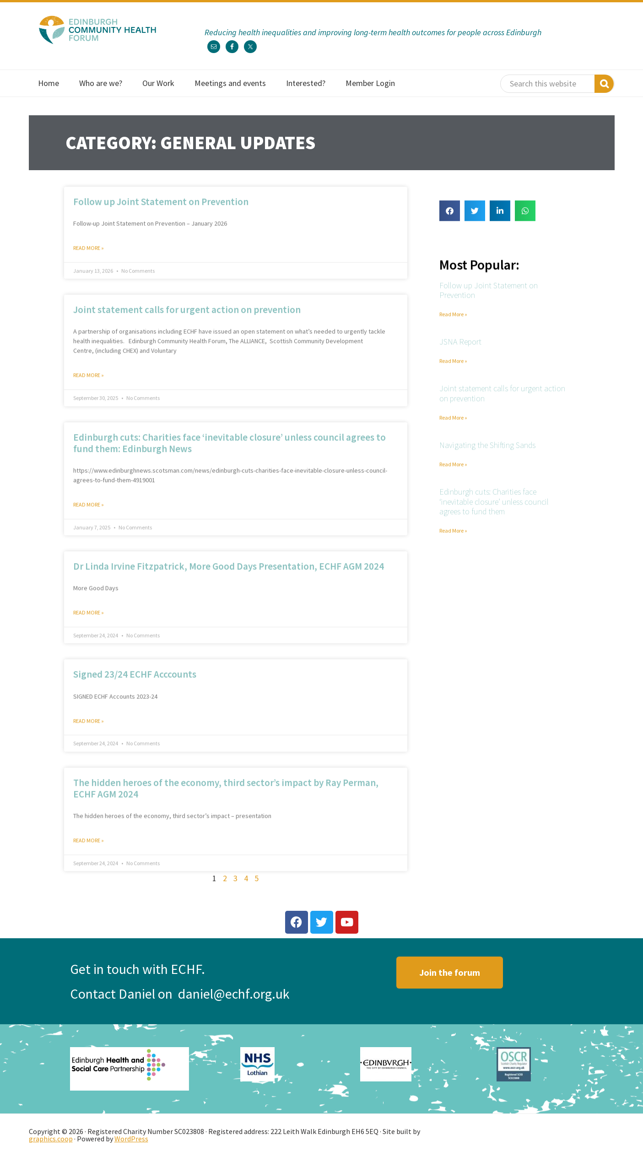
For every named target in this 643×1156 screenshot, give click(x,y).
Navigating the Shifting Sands (487, 454)
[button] (449, 220)
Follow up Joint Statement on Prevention (161, 210)
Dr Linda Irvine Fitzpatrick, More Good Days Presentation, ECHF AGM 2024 (228, 576)
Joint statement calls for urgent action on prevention (187, 319)
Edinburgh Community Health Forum (97, 29)
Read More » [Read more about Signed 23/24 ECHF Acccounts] (88, 729)
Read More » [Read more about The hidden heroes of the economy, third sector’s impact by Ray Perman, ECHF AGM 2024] (88, 849)
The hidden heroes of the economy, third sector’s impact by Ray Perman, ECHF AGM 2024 (225, 797)
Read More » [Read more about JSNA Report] (453, 369)
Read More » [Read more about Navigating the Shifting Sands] (453, 473)
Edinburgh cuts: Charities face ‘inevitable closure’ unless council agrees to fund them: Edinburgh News (229, 452)
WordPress (131, 1138)
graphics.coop (51, 1138)
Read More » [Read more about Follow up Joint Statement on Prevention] (88, 256)
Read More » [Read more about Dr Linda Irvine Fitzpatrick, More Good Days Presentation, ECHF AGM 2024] (88, 621)
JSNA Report (460, 351)
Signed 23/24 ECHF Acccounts (134, 683)
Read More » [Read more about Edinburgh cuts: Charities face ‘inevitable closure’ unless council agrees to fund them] (453, 539)
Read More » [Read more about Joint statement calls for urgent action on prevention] (88, 384)
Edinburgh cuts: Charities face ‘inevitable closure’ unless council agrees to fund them (494, 510)
